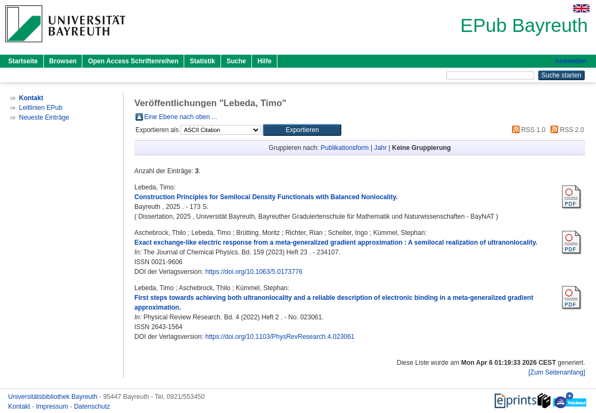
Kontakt (20, 406)
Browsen (63, 61)
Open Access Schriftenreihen (133, 61)
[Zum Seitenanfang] (556, 372)
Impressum (53, 406)
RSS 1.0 (527, 130)
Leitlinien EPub (40, 108)
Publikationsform (345, 148)
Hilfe (264, 61)
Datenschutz (92, 406)
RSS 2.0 (565, 130)
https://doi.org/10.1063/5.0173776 (253, 272)
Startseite (23, 61)
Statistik (202, 61)
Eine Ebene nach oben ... (180, 117)
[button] (302, 130)
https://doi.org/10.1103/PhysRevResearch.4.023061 (280, 336)
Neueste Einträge (44, 117)
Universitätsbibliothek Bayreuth (53, 397)
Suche (236, 61)
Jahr (380, 148)
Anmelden (570, 61)
